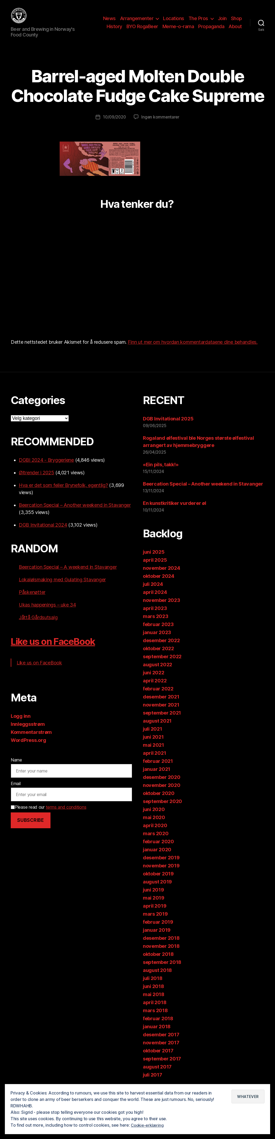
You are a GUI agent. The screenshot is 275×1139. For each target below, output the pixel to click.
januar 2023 (157, 640)
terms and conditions (66, 815)
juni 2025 (154, 560)
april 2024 (155, 600)
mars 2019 (155, 921)
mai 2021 (153, 753)
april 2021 (154, 761)
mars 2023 (155, 624)
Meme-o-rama (178, 30)
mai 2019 (153, 905)
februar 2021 (158, 769)
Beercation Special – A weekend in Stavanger (68, 575)
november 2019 (161, 873)
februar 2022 (158, 696)
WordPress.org (28, 748)
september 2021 (162, 720)
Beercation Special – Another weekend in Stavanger (75, 513)
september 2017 (162, 1066)
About (235, 30)
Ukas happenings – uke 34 (47, 613)
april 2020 (155, 833)
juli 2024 (153, 592)
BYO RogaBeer (142, 30)
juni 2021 (153, 745)
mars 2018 (155, 1018)
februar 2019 (158, 930)
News (109, 22)
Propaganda (211, 30)
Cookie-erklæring (148, 1125)
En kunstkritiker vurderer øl (174, 511)
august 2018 (157, 978)
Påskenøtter (32, 600)
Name (16, 768)
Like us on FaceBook (60, 649)
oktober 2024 (158, 584)
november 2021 (161, 712)
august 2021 (157, 728)
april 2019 (154, 913)
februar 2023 (158, 632)
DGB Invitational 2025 (168, 427)
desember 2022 (161, 648)
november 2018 (161, 954)
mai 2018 (153, 1002)
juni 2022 (153, 680)
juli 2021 (152, 736)
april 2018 (154, 1010)
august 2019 (157, 889)
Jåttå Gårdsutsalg (38, 625)
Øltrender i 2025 (36, 480)
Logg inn (21, 724)
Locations (173, 22)
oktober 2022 (158, 656)
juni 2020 (154, 817)
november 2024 (161, 576)
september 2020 (162, 809)
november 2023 (161, 608)
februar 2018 (158, 1026)
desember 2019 (161, 865)
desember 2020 (161, 785)
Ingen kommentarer (161, 125)
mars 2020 (156, 841)
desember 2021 (161, 704)
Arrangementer (137, 22)
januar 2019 (157, 938)
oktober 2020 (159, 801)
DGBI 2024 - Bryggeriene (46, 468)
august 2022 (157, 672)
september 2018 (162, 970)
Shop (236, 22)
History (114, 30)
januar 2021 (156, 777)
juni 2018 (153, 994)
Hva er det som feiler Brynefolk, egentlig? (63, 493)
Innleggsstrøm (28, 732)
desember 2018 (161, 946)
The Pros (198, 22)
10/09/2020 (114, 125)
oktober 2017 (158, 1058)
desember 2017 (161, 1042)
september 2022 (162, 664)
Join (222, 22)
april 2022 (155, 688)
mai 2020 (154, 825)
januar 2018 (157, 1034)
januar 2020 (157, 857)
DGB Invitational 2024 (43, 533)
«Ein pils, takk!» (160, 472)
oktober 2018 (158, 962)
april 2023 (155, 616)
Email (16, 791)
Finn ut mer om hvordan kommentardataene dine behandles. (193, 350)
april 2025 (155, 568)
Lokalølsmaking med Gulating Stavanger (62, 587)
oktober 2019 (158, 881)
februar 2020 (158, 849)
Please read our (48, 815)
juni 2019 (153, 897)
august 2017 (157, 1074)
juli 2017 (152, 1082)
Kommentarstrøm (31, 740)
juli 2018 (152, 986)
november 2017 (161, 1050)
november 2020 (161, 793)
